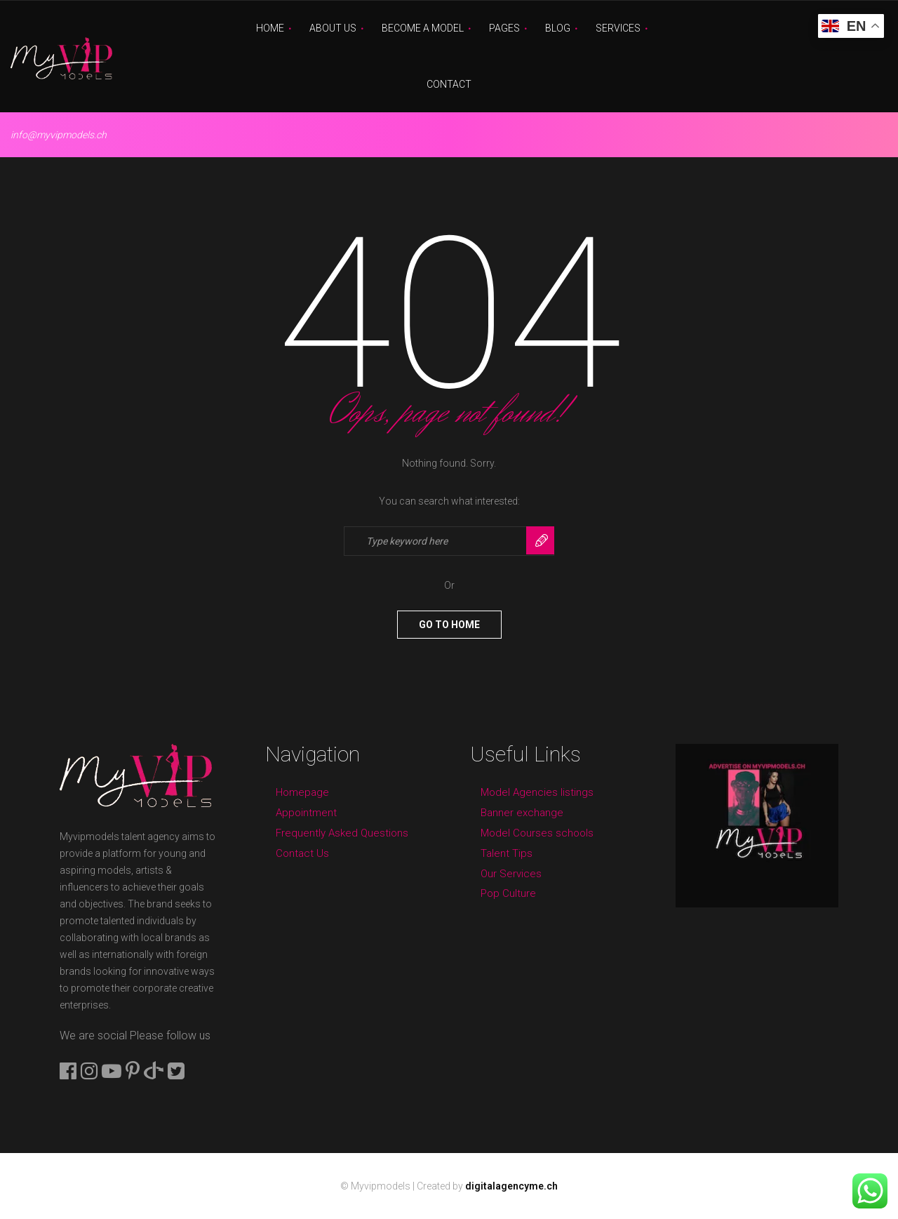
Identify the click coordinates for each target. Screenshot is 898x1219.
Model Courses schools (537, 833)
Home (270, 28)
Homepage (302, 792)
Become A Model (423, 28)
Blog (557, 28)
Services (618, 28)
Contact (449, 84)
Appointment (306, 812)
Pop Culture (508, 893)
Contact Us (302, 853)
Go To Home (449, 624)
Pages (504, 28)
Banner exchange (522, 812)
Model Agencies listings (537, 792)
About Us (332, 28)
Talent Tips (506, 853)
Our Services (511, 873)
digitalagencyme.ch (511, 1186)
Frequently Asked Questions (342, 833)
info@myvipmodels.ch (59, 134)
